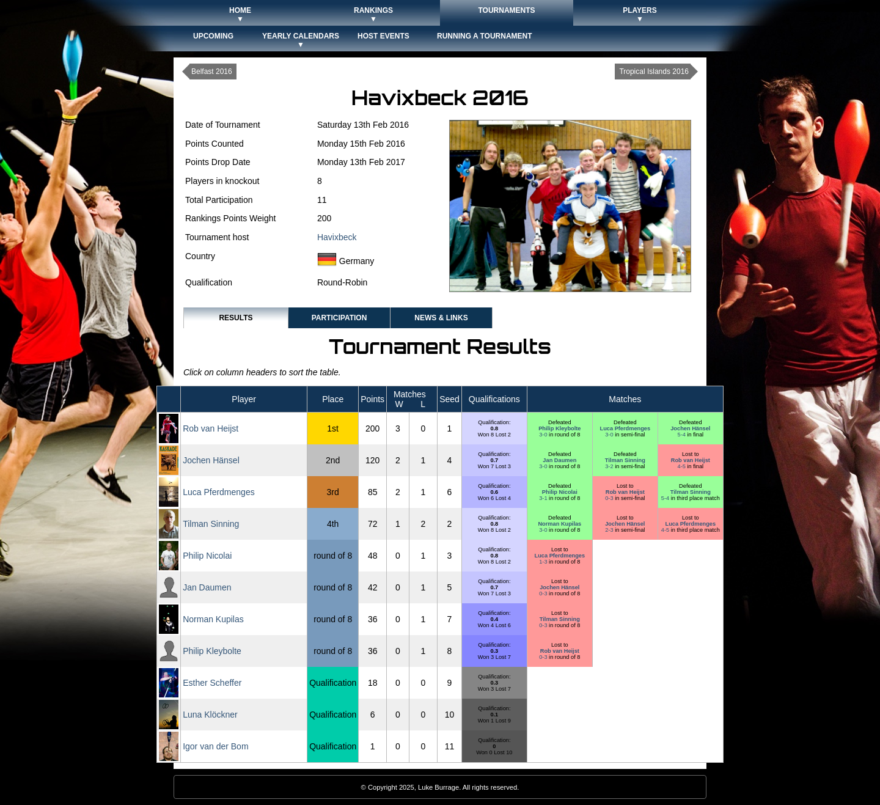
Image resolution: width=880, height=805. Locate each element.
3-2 (610, 466)
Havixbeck (337, 237)
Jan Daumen (559, 460)
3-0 (544, 435)
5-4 (683, 435)
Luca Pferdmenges (625, 428)
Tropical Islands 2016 (654, 71)
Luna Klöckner (210, 714)
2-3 (610, 530)
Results (235, 318)
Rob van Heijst (210, 428)
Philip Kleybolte (559, 428)
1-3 (544, 562)
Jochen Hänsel (690, 428)
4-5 (683, 466)
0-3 (610, 498)
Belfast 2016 (211, 71)
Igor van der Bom (215, 746)
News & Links (441, 318)
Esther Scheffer (212, 683)
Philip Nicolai (560, 492)
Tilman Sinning (625, 460)
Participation (339, 318)
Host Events (383, 36)
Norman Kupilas (559, 524)
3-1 (544, 498)
